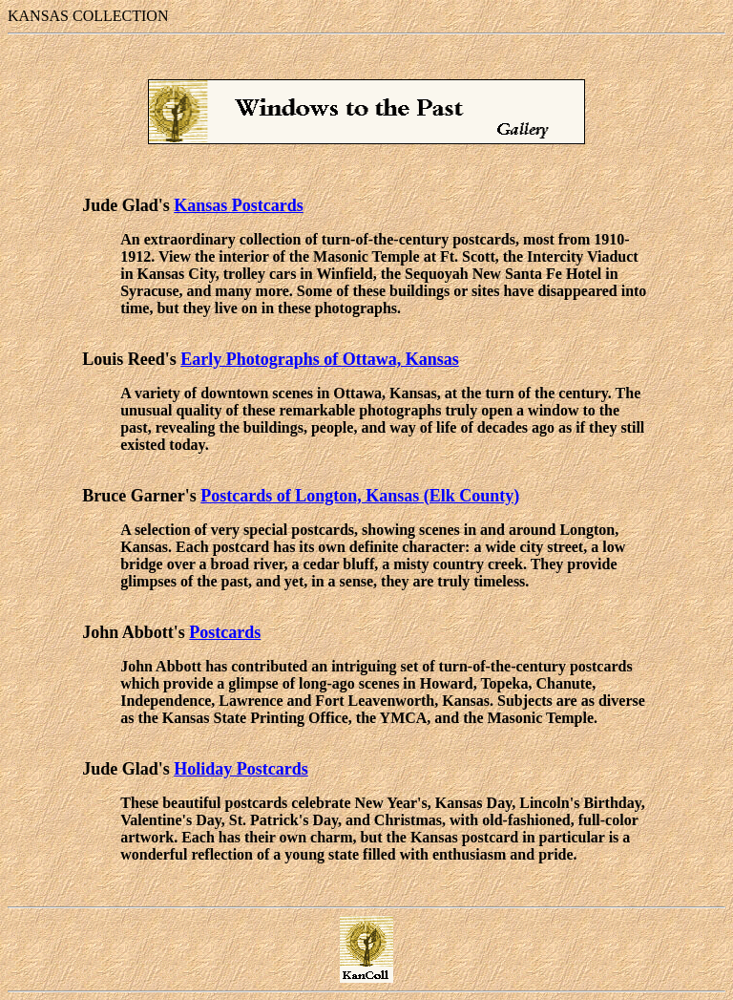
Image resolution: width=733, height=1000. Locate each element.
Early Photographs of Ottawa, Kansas (319, 359)
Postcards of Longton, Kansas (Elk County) (359, 495)
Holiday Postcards (241, 768)
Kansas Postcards (239, 205)
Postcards (225, 632)
